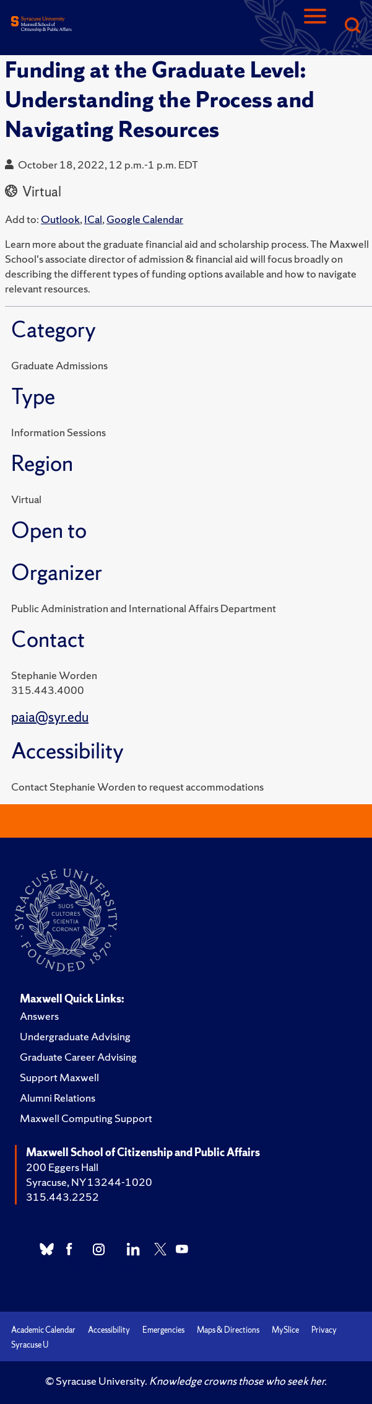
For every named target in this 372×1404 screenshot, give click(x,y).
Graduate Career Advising (78, 1057)
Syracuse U (29, 1345)
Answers (39, 1016)
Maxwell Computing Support (86, 1118)
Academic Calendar (43, 1330)
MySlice (285, 1330)
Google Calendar (144, 219)
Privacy (324, 1330)
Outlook (60, 219)
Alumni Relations (57, 1097)
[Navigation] (315, 26)
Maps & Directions (228, 1330)
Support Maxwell (59, 1077)
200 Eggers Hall (62, 1167)
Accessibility (109, 1330)
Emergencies (163, 1330)
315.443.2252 (62, 1197)
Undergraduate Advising (75, 1036)
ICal (93, 219)
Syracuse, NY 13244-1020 (89, 1182)
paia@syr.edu (50, 717)
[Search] (352, 26)
